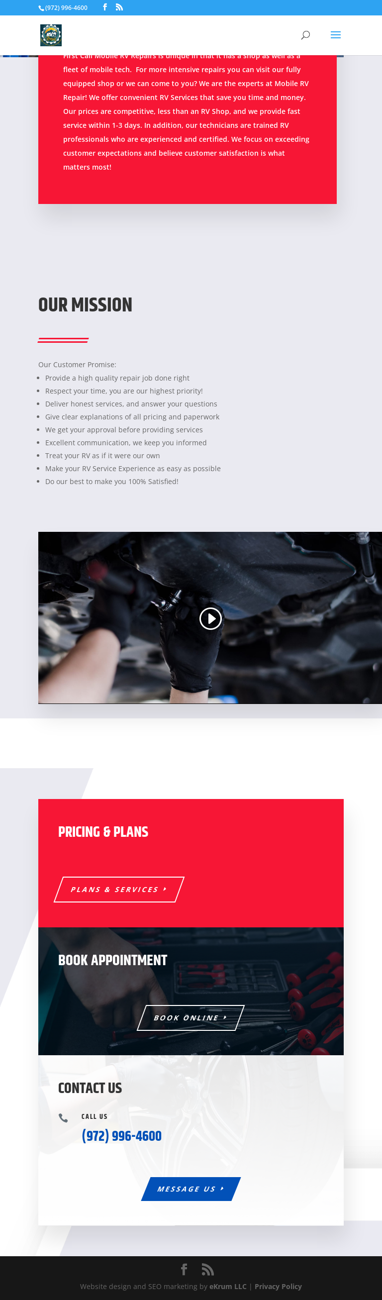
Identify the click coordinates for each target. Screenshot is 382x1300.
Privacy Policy (278, 1286)
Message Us (187, 1189)
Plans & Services (115, 889)
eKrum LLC (228, 1286)
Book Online (187, 1017)
